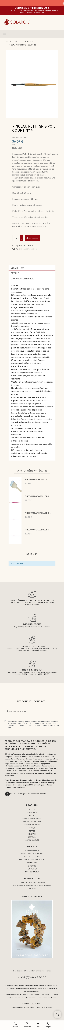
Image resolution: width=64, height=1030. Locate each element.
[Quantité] (16, 238)
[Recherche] (27, 1025)
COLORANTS (32, 812)
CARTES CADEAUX (32, 840)
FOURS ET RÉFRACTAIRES (32, 819)
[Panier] (16, 1025)
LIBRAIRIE (32, 834)
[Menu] (37, 1025)
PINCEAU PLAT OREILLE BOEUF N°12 (38, 513)
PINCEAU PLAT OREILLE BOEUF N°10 (38, 496)
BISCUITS (32, 809)
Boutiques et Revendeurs (32, 854)
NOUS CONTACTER (32, 872)
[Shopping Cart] (57, 1014)
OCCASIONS (32, 837)
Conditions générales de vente (32, 882)
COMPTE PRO (32, 863)
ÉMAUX (32, 815)
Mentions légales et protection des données (32, 886)
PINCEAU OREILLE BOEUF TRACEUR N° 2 (38, 530)
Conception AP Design (32, 1003)
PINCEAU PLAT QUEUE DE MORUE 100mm (38, 479)
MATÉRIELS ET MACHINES (32, 822)
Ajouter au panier (32, 238)
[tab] (32, 268)
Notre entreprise (32, 851)
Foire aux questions (32, 857)
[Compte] (47, 1025)
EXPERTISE (32, 866)
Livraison (32, 889)
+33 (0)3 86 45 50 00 (34, 977)
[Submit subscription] (55, 711)
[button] (32, 34)
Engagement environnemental (32, 860)
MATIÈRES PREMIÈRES (32, 825)
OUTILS (32, 828)
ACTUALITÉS (32, 869)
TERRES (32, 831)
